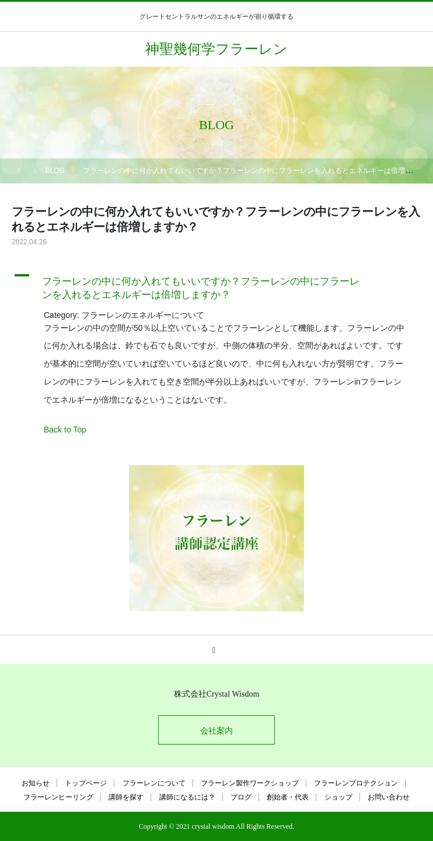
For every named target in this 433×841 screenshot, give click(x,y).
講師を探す (126, 797)
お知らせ (36, 783)
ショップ (338, 797)
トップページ (86, 783)
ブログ (241, 797)
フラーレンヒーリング (58, 797)
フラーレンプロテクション (356, 783)
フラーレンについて (154, 783)
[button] (216, 285)
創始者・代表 (288, 797)
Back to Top (65, 429)
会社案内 (216, 730)
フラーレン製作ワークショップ (250, 783)
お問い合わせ (389, 797)
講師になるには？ (187, 797)
